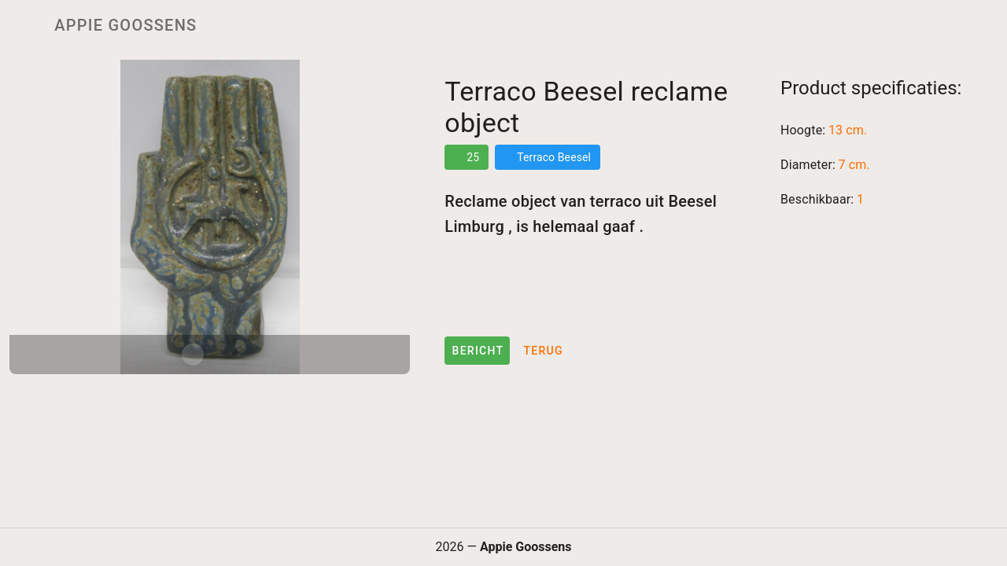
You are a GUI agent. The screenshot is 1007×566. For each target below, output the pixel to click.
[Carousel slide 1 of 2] (193, 355)
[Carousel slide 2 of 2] (227, 355)
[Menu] (22, 25)
